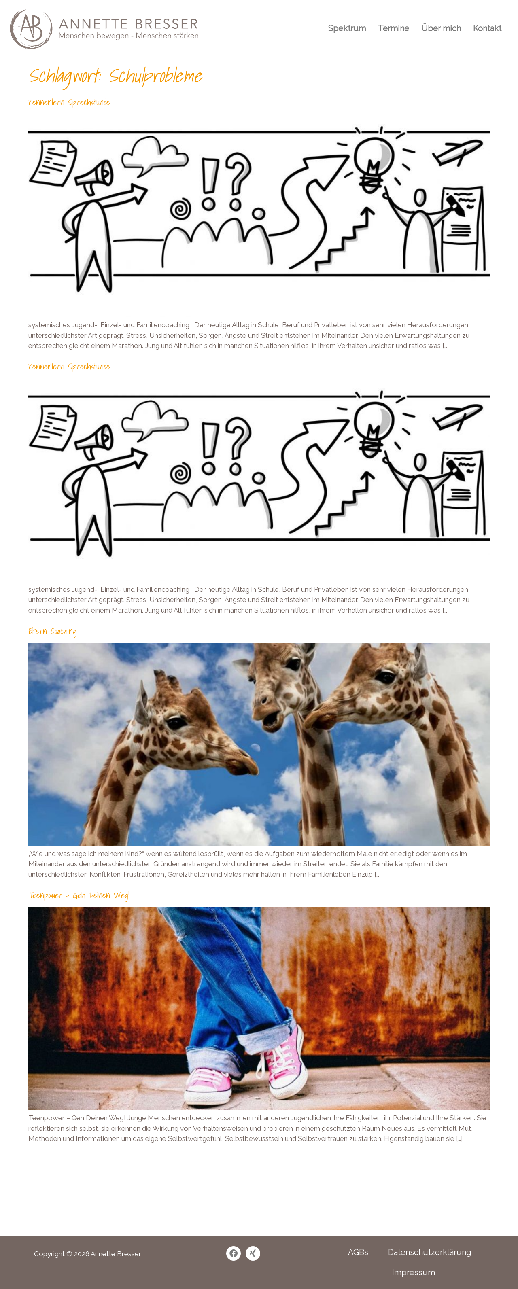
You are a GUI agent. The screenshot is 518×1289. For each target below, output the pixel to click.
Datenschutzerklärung (429, 1252)
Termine (393, 28)
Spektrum (347, 28)
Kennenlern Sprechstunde (69, 102)
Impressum (413, 1272)
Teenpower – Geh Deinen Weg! (79, 895)
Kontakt (487, 28)
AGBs (358, 1252)
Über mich (441, 28)
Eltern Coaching (52, 631)
